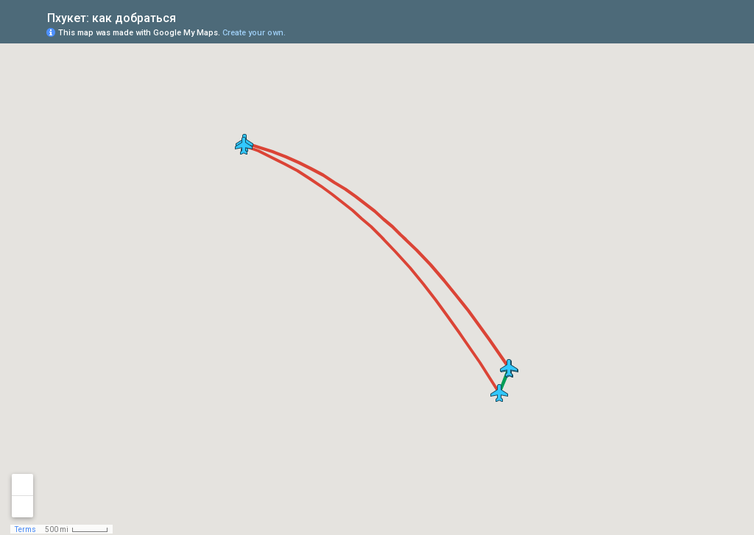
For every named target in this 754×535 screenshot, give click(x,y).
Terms (25, 529)
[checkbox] (187, 16)
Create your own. (254, 33)
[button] (243, 145)
